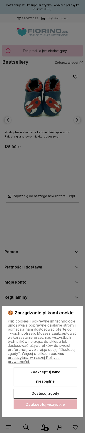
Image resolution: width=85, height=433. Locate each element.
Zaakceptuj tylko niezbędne (45, 377)
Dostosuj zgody (45, 393)
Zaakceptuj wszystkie (45, 404)
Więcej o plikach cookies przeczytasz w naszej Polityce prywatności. (36, 357)
